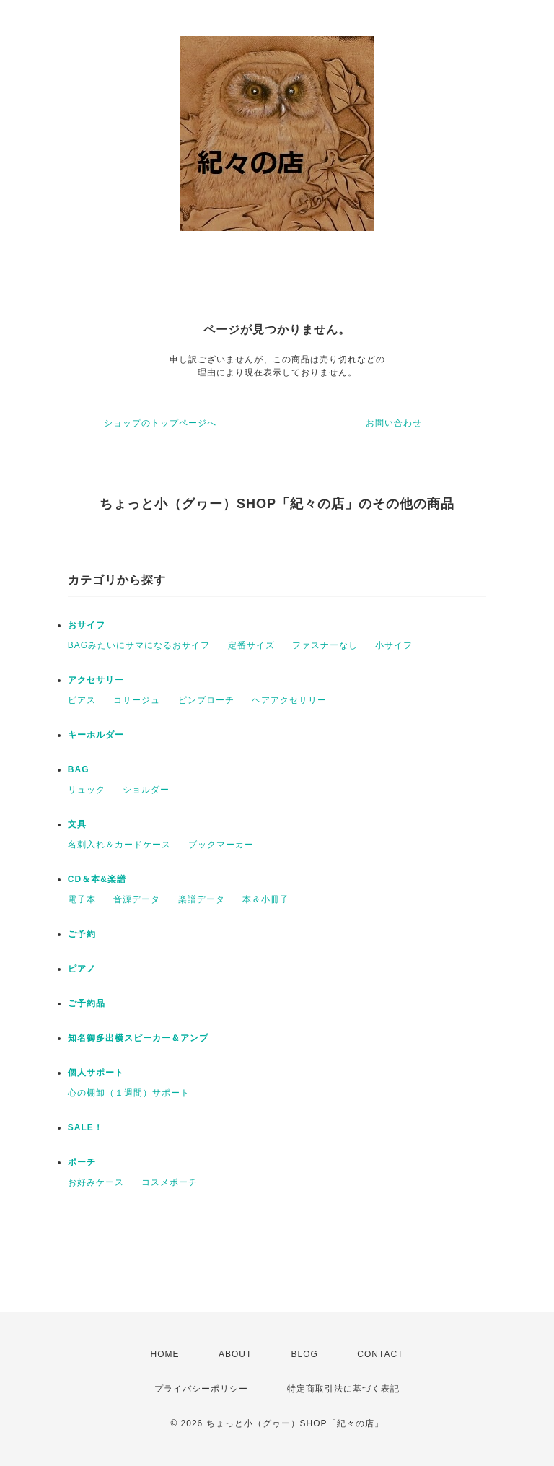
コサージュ (136, 700)
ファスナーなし (325, 645)
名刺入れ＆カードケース (119, 844)
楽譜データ (201, 899)
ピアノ (82, 969)
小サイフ (394, 645)
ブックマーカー (221, 844)
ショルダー (146, 790)
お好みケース (96, 1182)
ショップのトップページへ (160, 423)
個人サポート (96, 1073)
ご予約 (82, 934)
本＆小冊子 (265, 899)
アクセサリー (96, 680)
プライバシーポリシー (201, 1389)
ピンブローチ (206, 700)
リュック (86, 790)
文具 (77, 824)
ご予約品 (86, 1003)
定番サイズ (251, 645)
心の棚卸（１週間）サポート (129, 1093)
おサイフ (86, 625)
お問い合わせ (394, 423)
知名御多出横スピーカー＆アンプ (138, 1038)
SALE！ (85, 1127)
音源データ (136, 899)
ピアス (82, 700)
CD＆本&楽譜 (97, 879)
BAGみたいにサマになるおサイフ (139, 645)
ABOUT (235, 1354)
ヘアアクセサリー (289, 700)
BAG (78, 769)
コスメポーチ (169, 1182)
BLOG (304, 1354)
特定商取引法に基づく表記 (343, 1389)
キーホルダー (96, 735)
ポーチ (82, 1162)
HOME (165, 1354)
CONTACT (380, 1354)
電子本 (82, 899)
